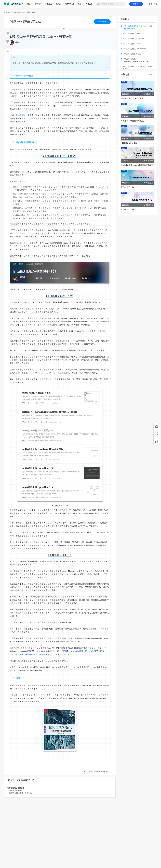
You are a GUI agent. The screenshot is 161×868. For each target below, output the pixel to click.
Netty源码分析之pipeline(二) (133, 44)
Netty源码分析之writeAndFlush (135, 49)
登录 (13, 780)
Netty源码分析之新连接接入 (133, 34)
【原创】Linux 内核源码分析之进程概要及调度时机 (84, 651)
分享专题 (102, 22)
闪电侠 (18, 42)
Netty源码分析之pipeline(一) (133, 39)
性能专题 (7, 12)
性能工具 (89, 4)
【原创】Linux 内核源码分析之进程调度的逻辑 (31, 654)
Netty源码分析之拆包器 (132, 54)
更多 (151, 74)
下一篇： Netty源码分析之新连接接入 (96, 772)
